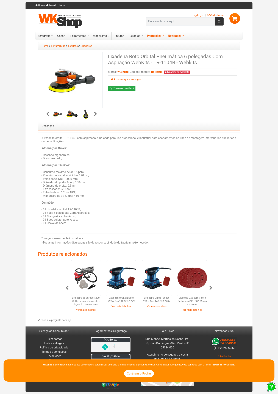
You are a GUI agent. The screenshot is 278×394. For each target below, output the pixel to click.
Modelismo (100, 36)
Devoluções (54, 356)
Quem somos (54, 339)
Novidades (174, 36)
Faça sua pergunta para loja (54, 320)
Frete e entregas (54, 343)
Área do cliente (55, 5)
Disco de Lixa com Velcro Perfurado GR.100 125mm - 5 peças (192, 301)
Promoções (154, 36)
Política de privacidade (54, 347)
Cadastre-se (215, 15)
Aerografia (44, 36)
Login (198, 15)
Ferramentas (78, 36)
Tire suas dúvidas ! (122, 88)
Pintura (118, 36)
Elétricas (73, 45)
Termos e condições (53, 351)
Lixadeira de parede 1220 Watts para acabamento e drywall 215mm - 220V (86, 301)
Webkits (122, 72)
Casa (60, 36)
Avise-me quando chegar (126, 79)
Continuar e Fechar (139, 373)
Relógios (134, 36)
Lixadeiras (86, 45)
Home (40, 5)
